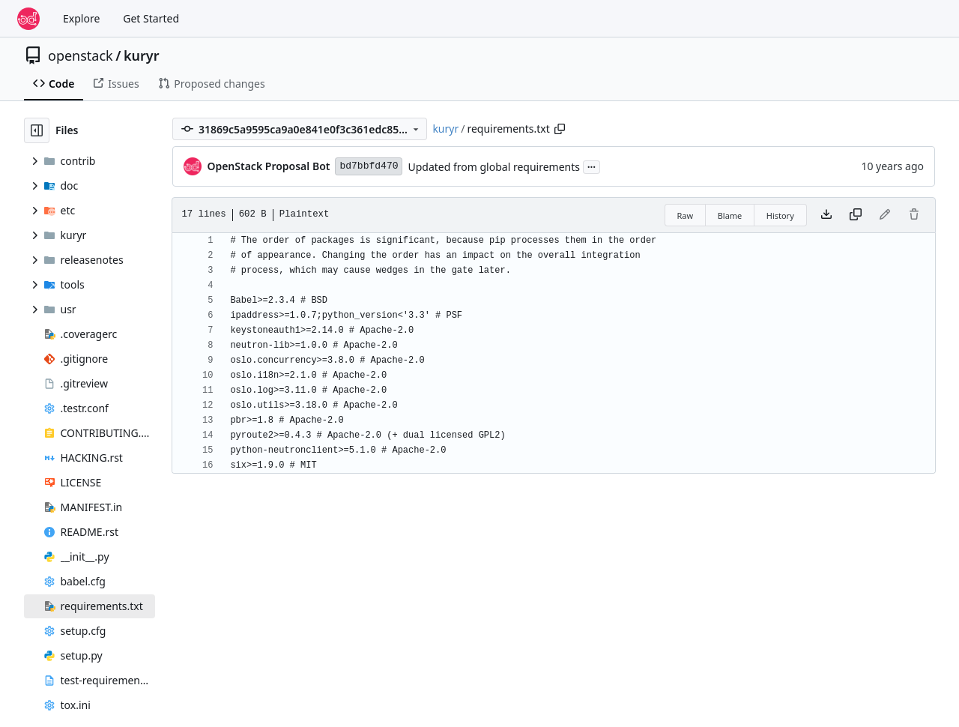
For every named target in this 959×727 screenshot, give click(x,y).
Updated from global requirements (494, 167)
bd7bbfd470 (368, 166)
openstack (80, 55)
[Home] (28, 18)
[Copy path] (559, 129)
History (780, 215)
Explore (81, 18)
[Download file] (826, 215)
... (591, 165)
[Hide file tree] (36, 130)
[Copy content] (856, 215)
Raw (685, 215)
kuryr (142, 55)
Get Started (151, 18)
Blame (730, 215)
